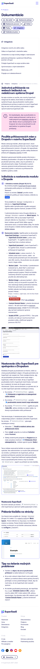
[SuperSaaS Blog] (20, 650)
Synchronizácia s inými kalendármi (12, 67)
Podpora (4, 9)
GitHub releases (10, 229)
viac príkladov (29, 300)
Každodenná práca (10, 32)
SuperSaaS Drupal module (27, 186)
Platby (6, 28)
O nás (3, 639)
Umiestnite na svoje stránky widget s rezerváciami (18, 55)
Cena (3, 622)
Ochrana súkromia (27, 639)
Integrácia (15, 83)
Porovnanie (24, 624)
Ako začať (7, 20)
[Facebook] (2, 650)
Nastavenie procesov (11, 24)
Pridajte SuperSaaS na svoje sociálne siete (15, 63)
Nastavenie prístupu (24, 20)
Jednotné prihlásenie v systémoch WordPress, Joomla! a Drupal (16, 59)
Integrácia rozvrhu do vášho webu (12, 48)
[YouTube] (15, 650)
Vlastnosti (4, 619)
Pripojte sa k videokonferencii (11, 73)
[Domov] (9, 3)
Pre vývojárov (5, 644)
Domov (2, 83)
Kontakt (23, 629)
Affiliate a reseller (7, 641)
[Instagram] (11, 650)
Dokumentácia (25, 619)
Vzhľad (27, 24)
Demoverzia (5, 624)
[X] (7, 650)
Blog (22, 627)
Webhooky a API (6, 70)
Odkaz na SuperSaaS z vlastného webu (14, 51)
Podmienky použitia (27, 641)
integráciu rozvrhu (28, 119)
